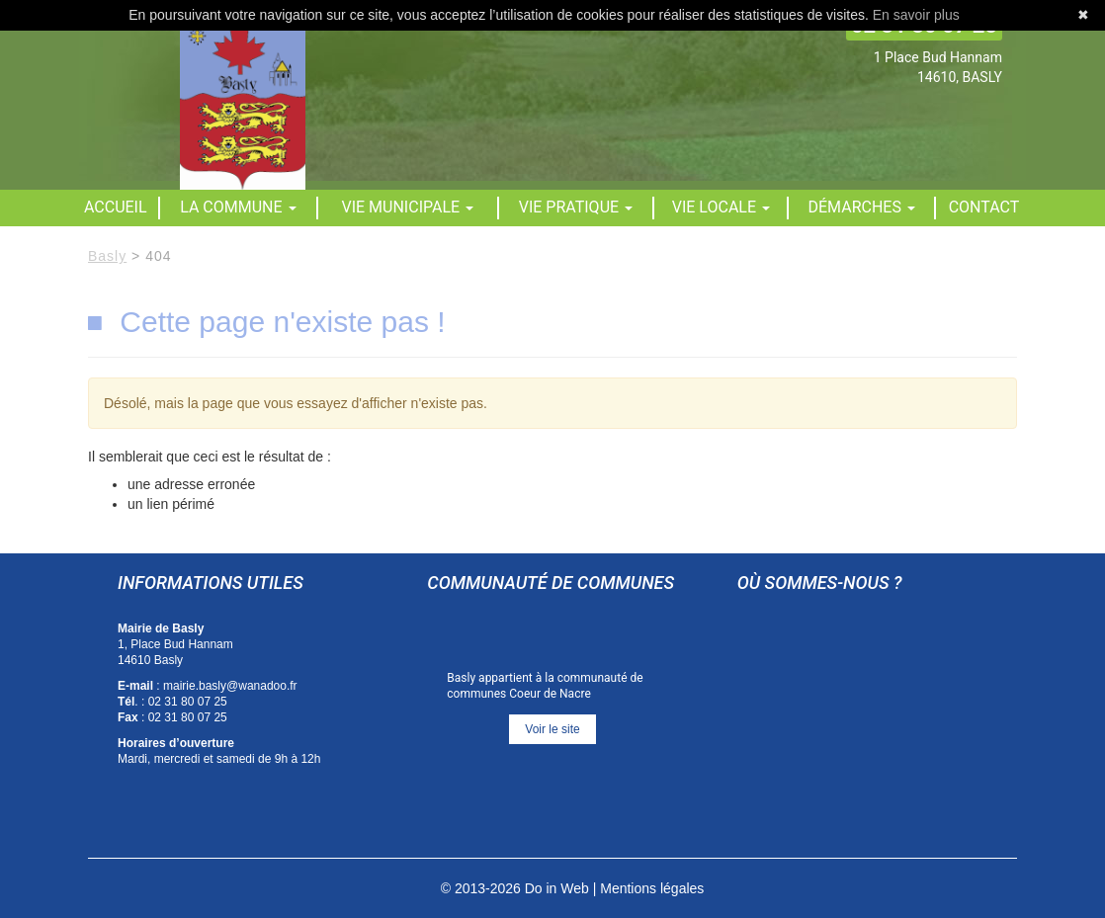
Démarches (861, 207)
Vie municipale (408, 207)
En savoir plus (916, 15)
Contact (984, 207)
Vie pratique (576, 207)
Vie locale (721, 207)
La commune (238, 207)
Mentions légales (652, 888)
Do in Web (557, 888)
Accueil (115, 207)
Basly (107, 256)
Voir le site (552, 729)
